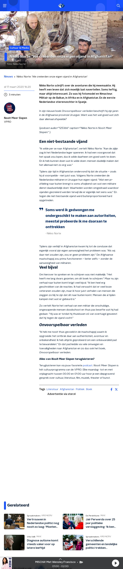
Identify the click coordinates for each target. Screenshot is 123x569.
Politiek (80, 389)
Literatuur (52, 389)
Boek (89, 389)
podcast (87, 365)
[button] (115, 563)
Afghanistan (67, 389)
